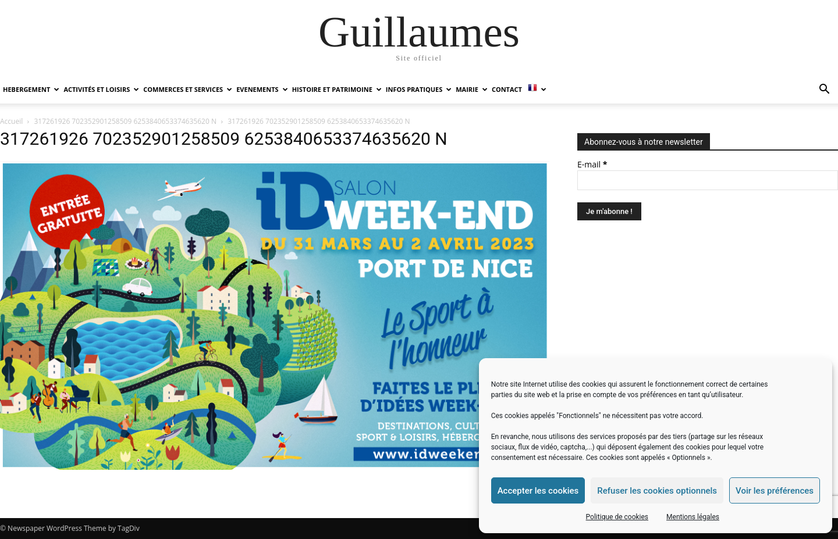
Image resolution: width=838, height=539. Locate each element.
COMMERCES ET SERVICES (187, 89)
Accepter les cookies (538, 491)
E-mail (592, 164)
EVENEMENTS (261, 89)
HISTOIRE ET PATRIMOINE (337, 89)
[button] (824, 90)
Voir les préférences (775, 491)
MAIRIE (472, 89)
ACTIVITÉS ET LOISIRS (101, 89)
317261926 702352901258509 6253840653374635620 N (125, 121)
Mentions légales (692, 517)
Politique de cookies (617, 517)
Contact (507, 89)
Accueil (11, 121)
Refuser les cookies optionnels (657, 491)
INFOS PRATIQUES (419, 89)
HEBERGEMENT (31, 89)
